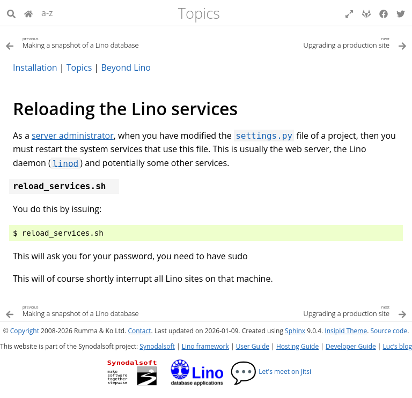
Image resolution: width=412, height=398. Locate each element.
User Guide (252, 346)
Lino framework (205, 346)
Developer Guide (351, 346)
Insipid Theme (346, 330)
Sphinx (295, 330)
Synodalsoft (156, 346)
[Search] (11, 13)
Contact (139, 330)
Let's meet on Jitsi (270, 371)
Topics (199, 13)
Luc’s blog (397, 346)
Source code (388, 330)
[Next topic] (306, 42)
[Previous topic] (105, 42)
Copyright (24, 330)
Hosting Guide (297, 346)
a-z (47, 13)
